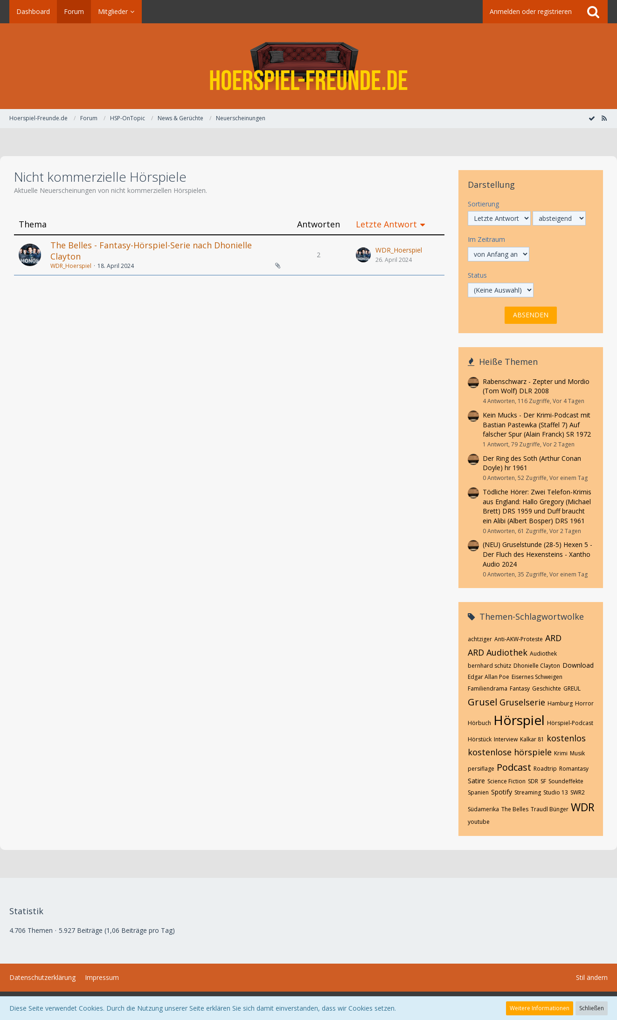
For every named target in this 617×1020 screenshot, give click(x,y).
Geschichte (546, 688)
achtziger (480, 639)
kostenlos (566, 738)
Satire (476, 780)
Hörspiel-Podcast (570, 723)
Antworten (318, 224)
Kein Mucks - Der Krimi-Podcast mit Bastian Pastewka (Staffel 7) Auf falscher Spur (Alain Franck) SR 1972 (537, 424)
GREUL (572, 688)
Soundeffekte (565, 781)
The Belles (514, 809)
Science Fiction (506, 781)
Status (477, 275)
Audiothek (543, 653)
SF (543, 781)
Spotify (501, 791)
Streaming (527, 792)
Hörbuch (479, 723)
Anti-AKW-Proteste (518, 639)
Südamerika (483, 809)
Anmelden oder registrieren (531, 11)
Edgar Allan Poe (488, 677)
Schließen (591, 1008)
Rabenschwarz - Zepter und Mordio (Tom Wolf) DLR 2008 (536, 386)
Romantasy (574, 769)
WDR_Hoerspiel (70, 266)
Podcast (514, 767)
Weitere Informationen (539, 1008)
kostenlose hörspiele (510, 752)
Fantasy (520, 688)
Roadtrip (545, 769)
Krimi (561, 753)
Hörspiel (519, 720)
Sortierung (483, 203)
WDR (583, 807)
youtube (479, 822)
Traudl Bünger (549, 809)
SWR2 (577, 792)
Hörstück (480, 739)
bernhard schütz (489, 666)
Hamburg (560, 703)
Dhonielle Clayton (536, 666)
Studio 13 (555, 792)
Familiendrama (487, 688)
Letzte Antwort (386, 224)
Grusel (482, 702)
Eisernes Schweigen (537, 677)
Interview (506, 739)
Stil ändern (592, 977)
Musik (577, 753)
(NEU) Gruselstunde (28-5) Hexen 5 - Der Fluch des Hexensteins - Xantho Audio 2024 (537, 554)
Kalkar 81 (532, 739)
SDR (533, 781)
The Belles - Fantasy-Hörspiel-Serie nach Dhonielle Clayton (151, 251)
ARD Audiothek (497, 652)
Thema (33, 224)
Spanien (478, 792)
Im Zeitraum (486, 239)
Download (578, 665)
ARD (553, 637)
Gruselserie (522, 702)
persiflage (481, 769)
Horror (584, 703)
